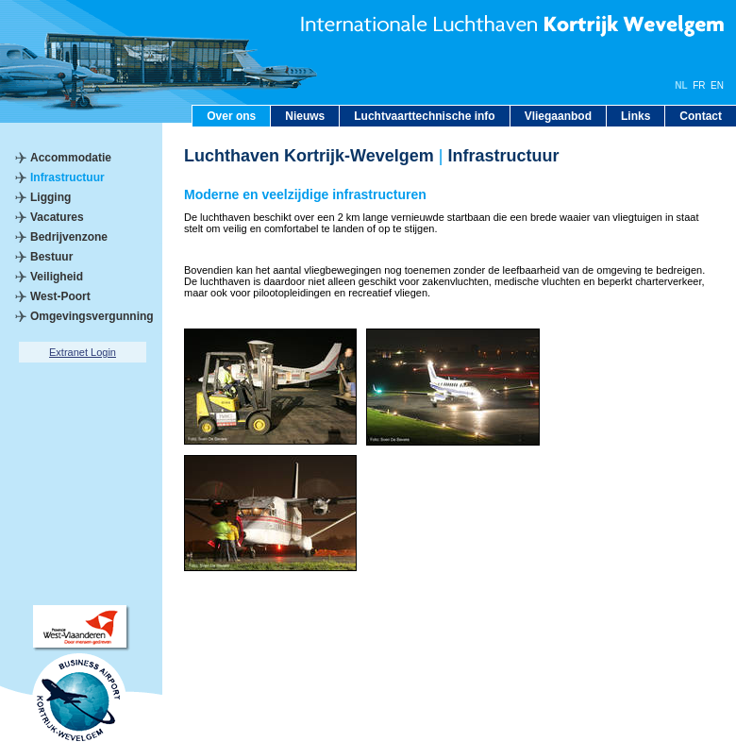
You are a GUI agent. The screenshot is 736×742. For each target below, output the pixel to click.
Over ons (231, 116)
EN (717, 85)
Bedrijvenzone (69, 237)
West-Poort (60, 296)
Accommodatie (70, 157)
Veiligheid (56, 276)
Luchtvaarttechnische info (424, 116)
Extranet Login (82, 352)
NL (681, 85)
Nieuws (305, 116)
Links (635, 116)
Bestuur (51, 256)
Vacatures (57, 217)
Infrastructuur (67, 177)
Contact (700, 116)
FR (699, 85)
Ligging (50, 197)
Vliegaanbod (558, 116)
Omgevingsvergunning (92, 316)
